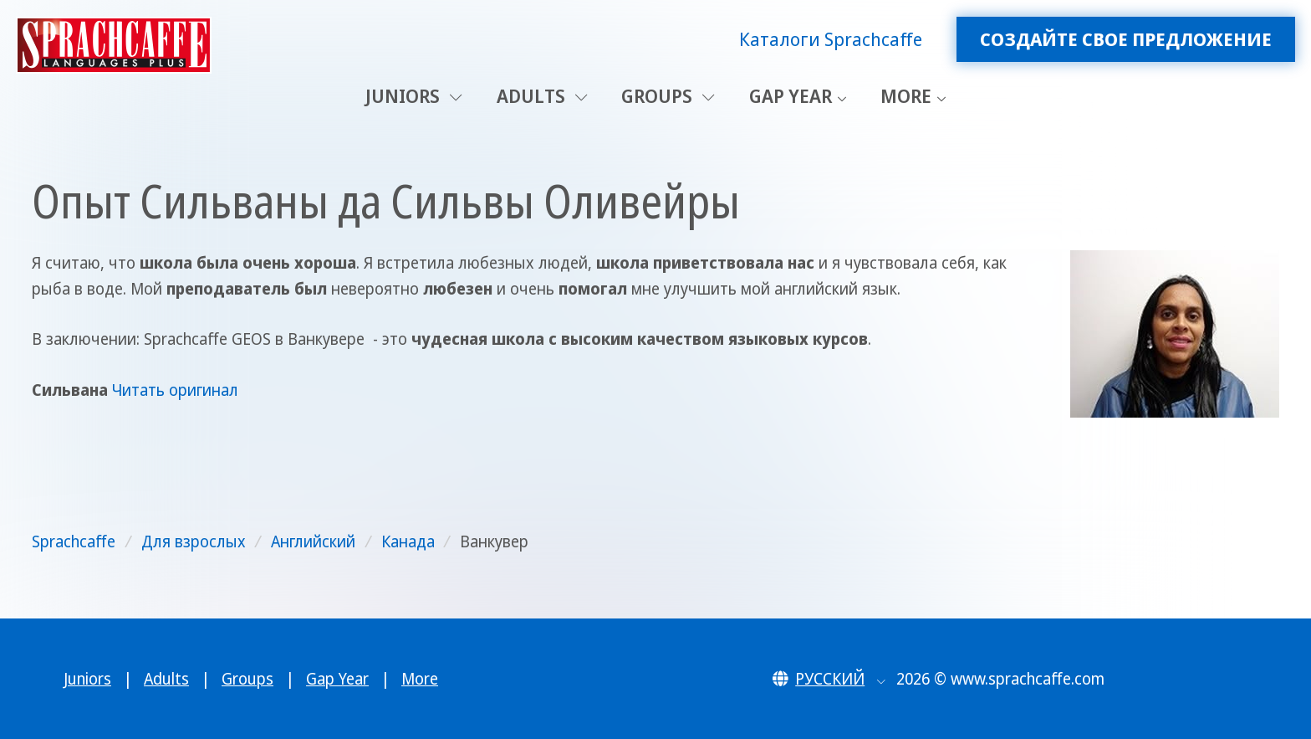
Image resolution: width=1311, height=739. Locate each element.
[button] (829, 679)
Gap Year (790, 96)
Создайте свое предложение (1126, 39)
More (905, 96)
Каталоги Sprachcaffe (830, 39)
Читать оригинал (175, 390)
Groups (668, 96)
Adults (542, 96)
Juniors (413, 96)
